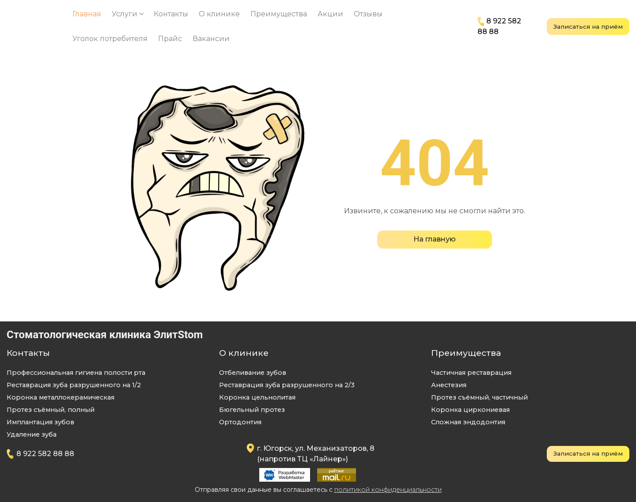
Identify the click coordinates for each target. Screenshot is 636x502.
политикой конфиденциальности (388, 490)
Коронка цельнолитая (257, 397)
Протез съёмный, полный (51, 410)
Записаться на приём (588, 26)
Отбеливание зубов (252, 373)
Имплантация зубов (40, 422)
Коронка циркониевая (470, 410)
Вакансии (211, 38)
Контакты (171, 14)
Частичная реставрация (471, 373)
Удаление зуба (32, 434)
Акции (330, 14)
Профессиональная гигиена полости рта (76, 373)
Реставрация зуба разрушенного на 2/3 (287, 385)
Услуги (124, 14)
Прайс (170, 38)
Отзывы (368, 14)
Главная (86, 14)
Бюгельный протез (252, 410)
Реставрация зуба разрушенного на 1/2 (74, 385)
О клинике (219, 14)
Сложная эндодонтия (468, 422)
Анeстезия (448, 385)
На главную (434, 239)
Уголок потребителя (110, 38)
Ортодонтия (240, 422)
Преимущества (278, 14)
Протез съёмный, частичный (479, 397)
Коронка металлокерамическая (60, 397)
